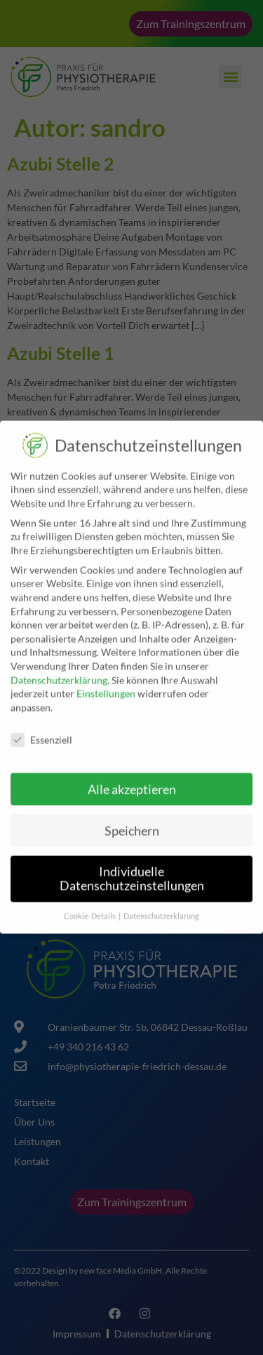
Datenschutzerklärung (59, 673)
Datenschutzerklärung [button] (161, 909)
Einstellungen (105, 687)
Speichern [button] (131, 824)
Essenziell (41, 733)
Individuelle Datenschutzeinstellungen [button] (132, 872)
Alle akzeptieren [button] (132, 782)
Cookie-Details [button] (90, 909)
